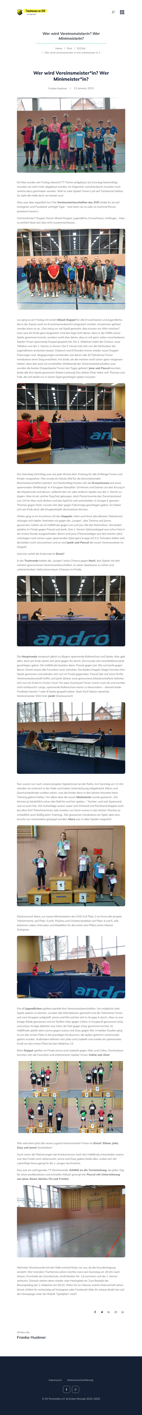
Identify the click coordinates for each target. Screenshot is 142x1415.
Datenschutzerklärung (80, 1380)
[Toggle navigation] (122, 12)
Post (69, 48)
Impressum (55, 1380)
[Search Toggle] (113, 12)
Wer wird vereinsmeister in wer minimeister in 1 (72, 52)
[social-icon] (66, 1389)
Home (58, 48)
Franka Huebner (31, 1337)
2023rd (81, 48)
